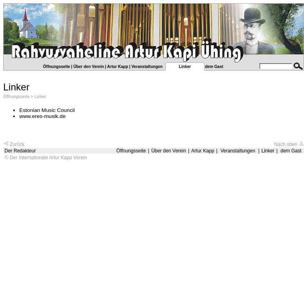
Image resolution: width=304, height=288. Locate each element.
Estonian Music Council (47, 110)
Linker (40, 96)
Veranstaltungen (147, 66)
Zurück (13, 144)
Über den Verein (88, 66)
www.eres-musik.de (42, 116)
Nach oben (289, 144)
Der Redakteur (20, 151)
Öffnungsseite (56, 66)
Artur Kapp (117, 66)
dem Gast (214, 66)
